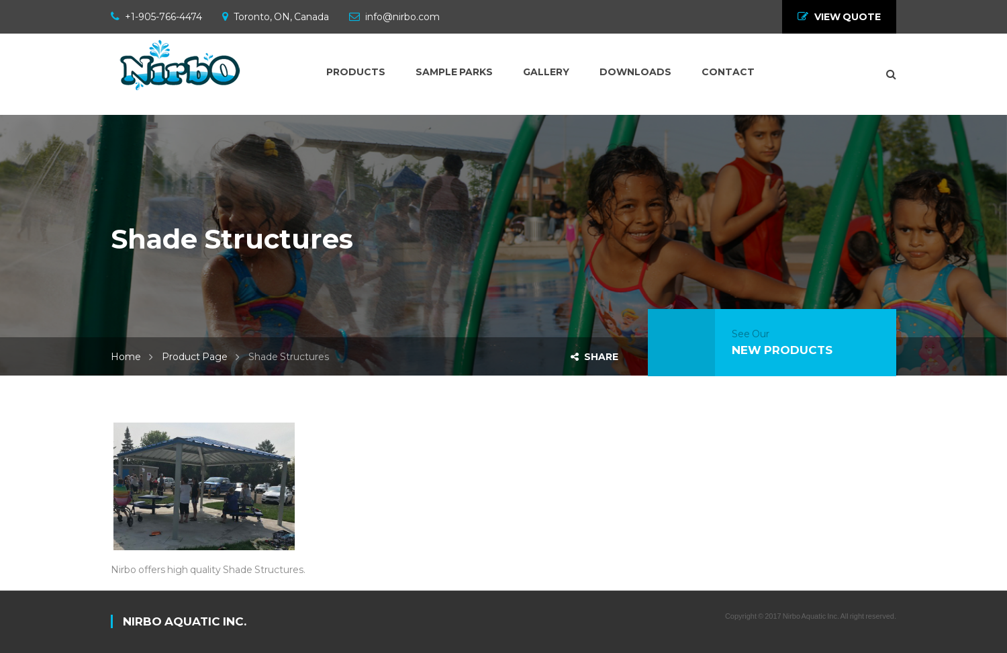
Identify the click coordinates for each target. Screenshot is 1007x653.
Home (126, 357)
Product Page (195, 357)
